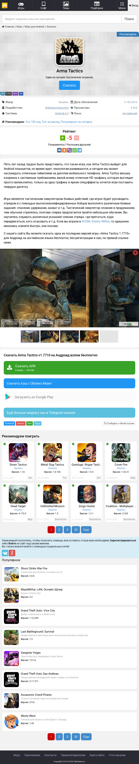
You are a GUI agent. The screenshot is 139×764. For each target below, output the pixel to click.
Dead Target (18, 506)
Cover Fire (121, 464)
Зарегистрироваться (123, 540)
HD (2, 93)
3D (21, 93)
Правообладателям (73, 755)
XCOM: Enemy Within (96, 221)
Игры (16, 755)
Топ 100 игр (32, 122)
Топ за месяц (50, 122)
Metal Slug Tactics (52, 464)
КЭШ (8, 93)
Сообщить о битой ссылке (119, 423)
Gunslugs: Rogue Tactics (87, 464)
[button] (136, 252)
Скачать (69, 85)
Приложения (32, 755)
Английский (130, 113)
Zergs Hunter (87, 506)
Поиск (129, 19)
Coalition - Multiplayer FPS (121, 506)
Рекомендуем (128, 34)
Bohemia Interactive (57, 107)
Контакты (50, 755)
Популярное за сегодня (76, 122)
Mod (15, 93)
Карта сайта (97, 755)
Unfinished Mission (52, 506)
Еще (86, 529)
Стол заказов (117, 755)
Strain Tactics (18, 464)
